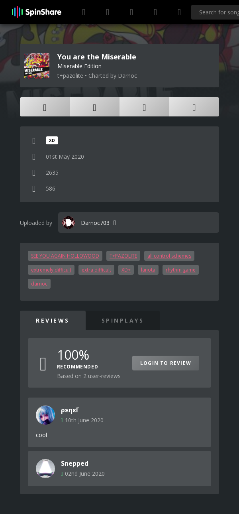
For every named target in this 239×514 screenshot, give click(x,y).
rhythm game (181, 269)
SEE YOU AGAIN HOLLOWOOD (65, 255)
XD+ (126, 269)
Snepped (74, 463)
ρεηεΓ (70, 410)
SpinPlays (123, 320)
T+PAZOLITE (123, 255)
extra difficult (96, 269)
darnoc (39, 283)
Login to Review (165, 363)
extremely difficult (51, 269)
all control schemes (169, 255)
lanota (148, 269)
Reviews (53, 320)
